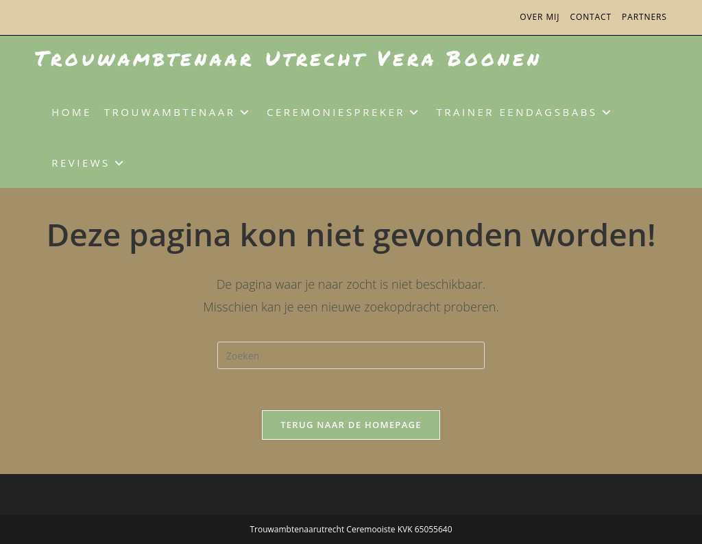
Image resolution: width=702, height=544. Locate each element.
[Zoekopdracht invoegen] (351, 355)
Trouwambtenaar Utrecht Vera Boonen (288, 58)
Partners (644, 17)
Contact (591, 17)
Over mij (539, 17)
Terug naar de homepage (351, 424)
